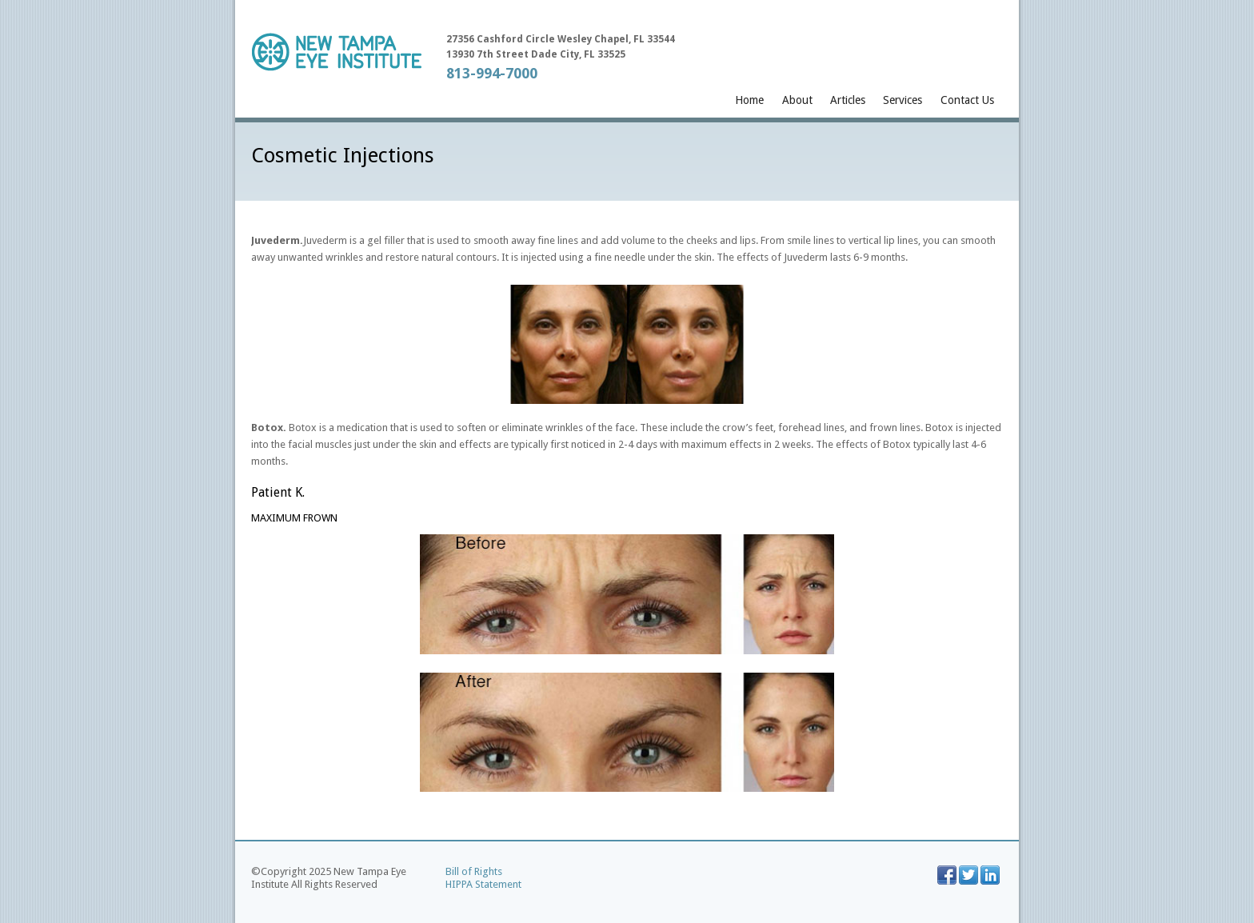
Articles (847, 100)
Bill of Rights (473, 871)
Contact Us (967, 100)
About (797, 100)
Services (902, 100)
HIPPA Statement (483, 884)
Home (749, 100)
